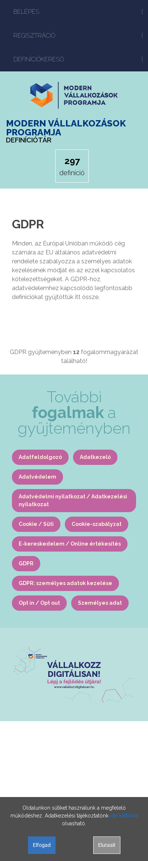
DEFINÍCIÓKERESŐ (38, 59)
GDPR (26, 563)
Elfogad (42, 845)
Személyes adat (100, 603)
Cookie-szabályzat (97, 524)
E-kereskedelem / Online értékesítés (70, 544)
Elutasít (107, 845)
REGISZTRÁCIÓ (34, 35)
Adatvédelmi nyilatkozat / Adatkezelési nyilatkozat (73, 500)
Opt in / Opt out (39, 603)
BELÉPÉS (26, 11)
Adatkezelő (95, 457)
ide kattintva (124, 816)
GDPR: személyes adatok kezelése (65, 583)
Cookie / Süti (36, 524)
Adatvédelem (37, 477)
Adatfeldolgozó (40, 457)
